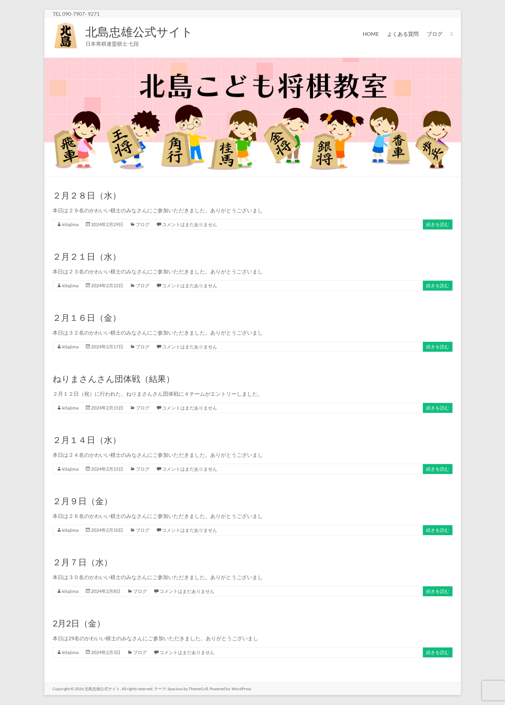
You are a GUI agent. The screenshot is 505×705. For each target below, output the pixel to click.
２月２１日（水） (87, 256)
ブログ (435, 34)
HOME (371, 34)
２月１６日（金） (87, 317)
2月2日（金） (79, 623)
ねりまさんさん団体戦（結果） (113, 378)
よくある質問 (403, 34)
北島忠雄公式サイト (139, 31)
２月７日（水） (82, 562)
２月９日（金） (82, 501)
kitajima (70, 224)
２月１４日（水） (87, 440)
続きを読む (437, 224)
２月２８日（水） (87, 195)
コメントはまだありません (189, 224)
